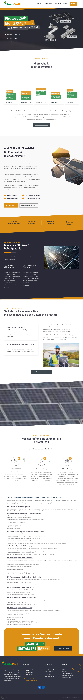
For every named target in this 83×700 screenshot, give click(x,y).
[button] (3, 697)
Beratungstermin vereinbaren (28, 213)
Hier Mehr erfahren (11, 213)
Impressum (64, 671)
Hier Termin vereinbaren (63, 649)
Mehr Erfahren (7, 293)
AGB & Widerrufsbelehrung (68, 676)
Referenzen (58, 3)
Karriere (65, 3)
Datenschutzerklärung (67, 673)
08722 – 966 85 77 (30, 678)
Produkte (38, 3)
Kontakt (63, 669)
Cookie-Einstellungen (66, 678)
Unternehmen (48, 3)
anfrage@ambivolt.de (31, 681)
